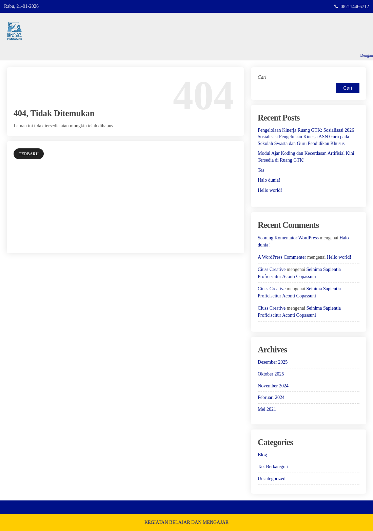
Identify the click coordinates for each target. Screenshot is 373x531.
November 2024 (273, 385)
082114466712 (355, 6)
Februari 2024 (271, 397)
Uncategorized (272, 478)
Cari (262, 77)
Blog (262, 454)
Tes (261, 170)
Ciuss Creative (272, 269)
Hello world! (270, 190)
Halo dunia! (269, 180)
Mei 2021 (267, 409)
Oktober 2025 (271, 374)
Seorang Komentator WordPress (288, 237)
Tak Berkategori (273, 466)
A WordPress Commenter (282, 257)
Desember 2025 (273, 362)
